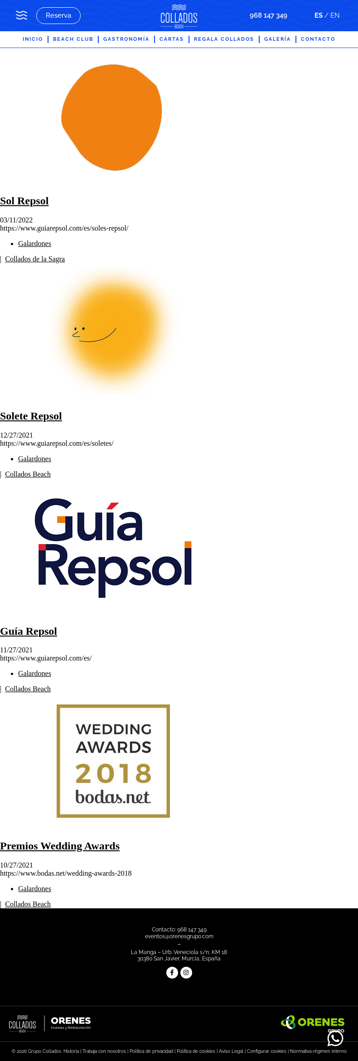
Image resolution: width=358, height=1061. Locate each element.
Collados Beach (28, 474)
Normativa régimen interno (318, 1051)
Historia (71, 1051)
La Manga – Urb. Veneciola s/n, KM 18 (179, 952)
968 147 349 (268, 15)
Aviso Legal (231, 1051)
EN (335, 15)
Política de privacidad (151, 1051)
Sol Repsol (24, 201)
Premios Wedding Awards (60, 846)
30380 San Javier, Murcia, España (179, 958)
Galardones (34, 243)
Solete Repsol (31, 416)
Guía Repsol (28, 631)
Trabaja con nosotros (104, 1051)
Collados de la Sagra (35, 259)
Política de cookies (196, 1051)
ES (318, 15)
